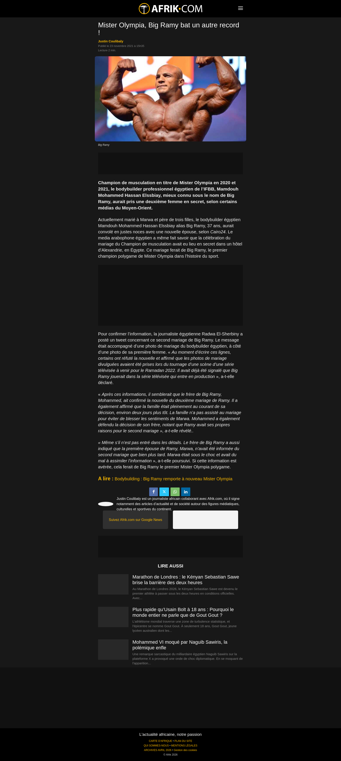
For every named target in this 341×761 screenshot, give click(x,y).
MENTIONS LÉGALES (184, 745)
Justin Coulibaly (110, 41)
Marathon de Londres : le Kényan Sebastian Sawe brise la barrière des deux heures (185, 579)
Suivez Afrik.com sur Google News (135, 520)
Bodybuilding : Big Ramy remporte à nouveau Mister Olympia (173, 478)
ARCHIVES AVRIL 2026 (157, 750)
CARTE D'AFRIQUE (160, 741)
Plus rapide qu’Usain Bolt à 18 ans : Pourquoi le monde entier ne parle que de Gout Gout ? (183, 612)
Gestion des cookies (185, 750)
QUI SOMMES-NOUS (156, 745)
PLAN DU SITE (183, 741)
